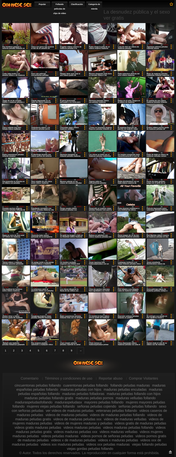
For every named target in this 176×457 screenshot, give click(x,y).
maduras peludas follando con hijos (134, 394)
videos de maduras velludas (125, 419)
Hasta (170, 452)
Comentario (29, 378)
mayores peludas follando (103, 402)
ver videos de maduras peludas (70, 411)
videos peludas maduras (60, 436)
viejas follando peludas (149, 444)
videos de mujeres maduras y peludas (83, 423)
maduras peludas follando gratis (48, 398)
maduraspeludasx (68, 402)
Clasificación (77, 4)
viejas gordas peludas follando (90, 449)
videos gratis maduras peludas (38, 427)
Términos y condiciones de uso (68, 378)
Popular (42, 4)
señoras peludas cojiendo (96, 406)
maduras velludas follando (136, 398)
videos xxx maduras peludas (62, 444)
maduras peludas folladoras (83, 394)
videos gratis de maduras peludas (140, 423)
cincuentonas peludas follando (38, 385)
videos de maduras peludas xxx (77, 419)
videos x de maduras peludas (73, 440)
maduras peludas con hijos (80, 389)
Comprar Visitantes (143, 378)
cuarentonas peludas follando (85, 385)
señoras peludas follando (138, 406)
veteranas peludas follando (116, 411)
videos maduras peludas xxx (75, 432)
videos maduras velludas (118, 432)
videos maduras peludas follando (128, 427)
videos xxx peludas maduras (108, 444)
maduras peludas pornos (94, 398)
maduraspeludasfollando (33, 402)
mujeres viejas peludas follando (51, 406)
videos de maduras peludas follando (117, 415)
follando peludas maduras (130, 385)
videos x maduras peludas (118, 440)
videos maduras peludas (82, 427)
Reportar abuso (110, 378)
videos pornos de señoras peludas (107, 436)
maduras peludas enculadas (125, 389)
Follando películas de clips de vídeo (59, 8)
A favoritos (171, 4)
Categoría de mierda (94, 6)
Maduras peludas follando (17, 5)
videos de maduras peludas (67, 415)
